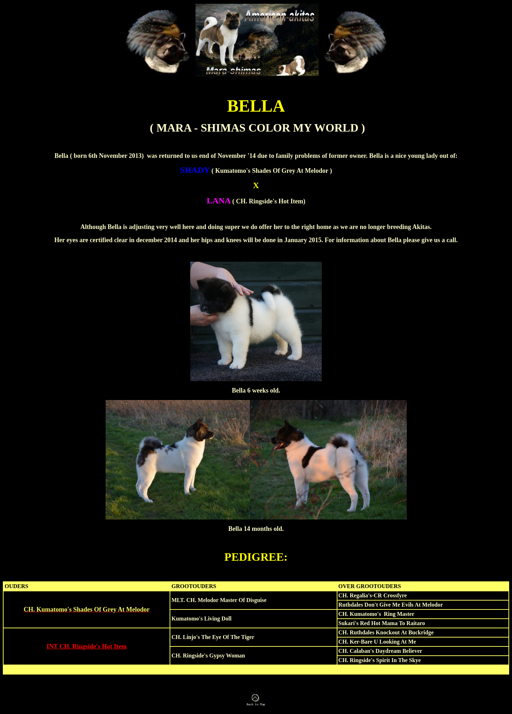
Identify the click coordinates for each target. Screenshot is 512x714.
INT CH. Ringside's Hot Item (87, 646)
